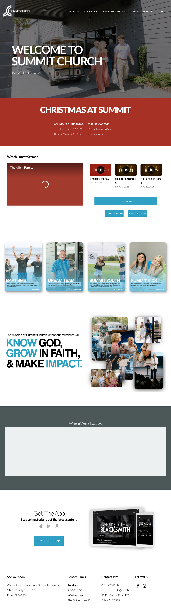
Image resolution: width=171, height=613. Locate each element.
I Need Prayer (114, 213)
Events (147, 11)
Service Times (137, 213)
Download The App (49, 540)
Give (160, 11)
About (73, 11)
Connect (90, 11)
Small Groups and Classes (120, 11)
